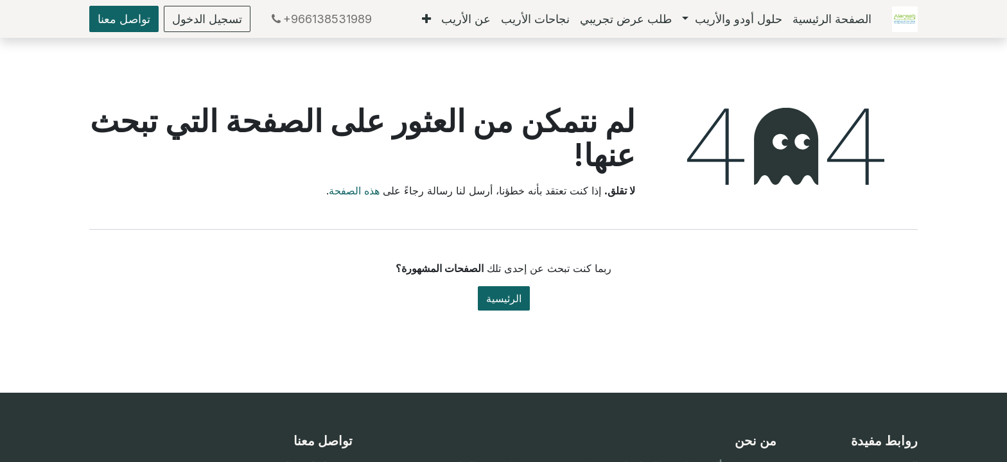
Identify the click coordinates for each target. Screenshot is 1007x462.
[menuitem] (832, 19)
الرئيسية (503, 298)
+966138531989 (320, 19)
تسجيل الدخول (207, 19)
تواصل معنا (124, 19)
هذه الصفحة (354, 190)
